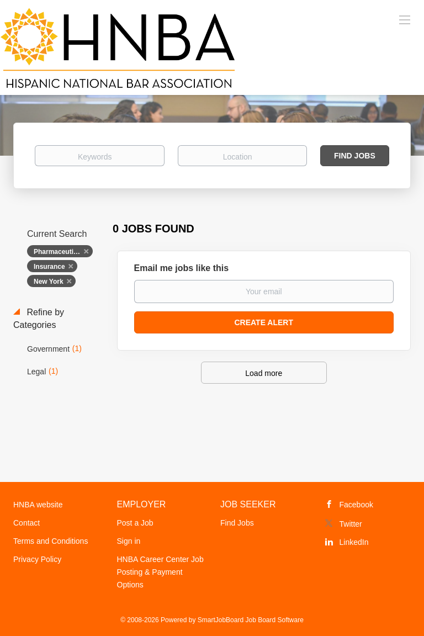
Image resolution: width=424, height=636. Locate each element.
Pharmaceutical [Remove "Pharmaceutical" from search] (58, 252)
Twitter (351, 524)
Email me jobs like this (181, 268)
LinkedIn (354, 542)
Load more (263, 373)
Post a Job (135, 522)
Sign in (129, 541)
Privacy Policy (37, 559)
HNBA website (37, 504)
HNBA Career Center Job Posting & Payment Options (160, 572)
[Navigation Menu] (404, 19)
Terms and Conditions (50, 541)
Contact (26, 522)
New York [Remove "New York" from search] (48, 281)
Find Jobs (354, 155)
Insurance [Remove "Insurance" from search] (49, 267)
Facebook (356, 504)
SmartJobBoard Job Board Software (251, 620)
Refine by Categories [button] (38, 319)
